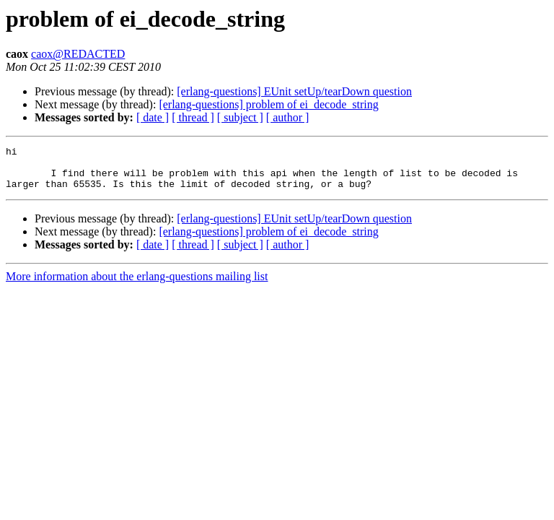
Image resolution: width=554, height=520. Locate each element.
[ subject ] (240, 117)
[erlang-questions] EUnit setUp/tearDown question (294, 91)
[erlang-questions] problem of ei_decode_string (268, 104)
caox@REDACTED (78, 54)
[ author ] (287, 117)
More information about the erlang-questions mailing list (137, 285)
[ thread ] (193, 117)
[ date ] (152, 117)
